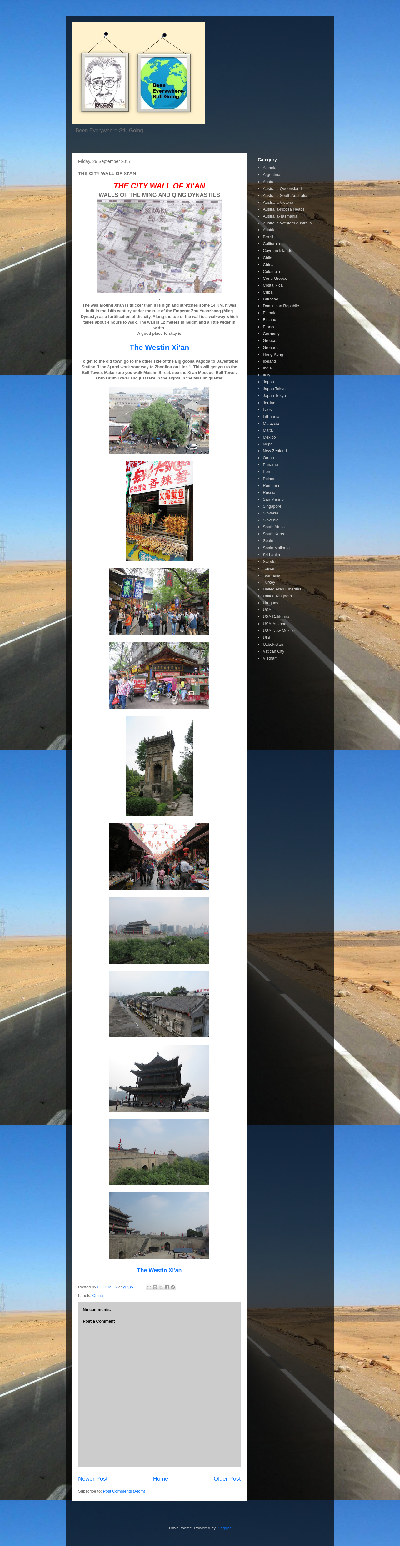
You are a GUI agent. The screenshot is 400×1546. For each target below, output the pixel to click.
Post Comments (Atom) (124, 1491)
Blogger (224, 1528)
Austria (269, 230)
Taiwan (269, 568)
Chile (267, 257)
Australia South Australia (285, 195)
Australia (271, 181)
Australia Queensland (282, 188)
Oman (268, 457)
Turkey (269, 582)
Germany (271, 333)
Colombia (271, 271)
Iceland (269, 361)
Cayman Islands (277, 250)
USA (267, 609)
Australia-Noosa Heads (284, 209)
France (269, 326)
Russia (269, 492)
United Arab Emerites (282, 589)
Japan (268, 381)
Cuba (267, 292)
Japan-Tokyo (274, 395)
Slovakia (270, 513)
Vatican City (273, 651)
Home (160, 1479)
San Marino (273, 499)
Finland (269, 319)
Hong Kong (273, 354)
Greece (269, 340)
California (271, 243)
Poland (269, 478)
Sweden (270, 561)
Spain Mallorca (276, 547)
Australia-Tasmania (280, 216)
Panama (270, 464)
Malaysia (271, 423)
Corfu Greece (275, 278)
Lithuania (271, 416)
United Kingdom (277, 596)
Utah (267, 637)
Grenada (271, 347)
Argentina (271, 174)
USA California (276, 616)
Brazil (268, 236)
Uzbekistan (273, 644)
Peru (267, 471)
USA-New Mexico (279, 630)
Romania (271, 485)
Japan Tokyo (274, 388)
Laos (267, 409)
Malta (268, 430)
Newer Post (93, 1479)
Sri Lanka (271, 554)
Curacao (270, 299)
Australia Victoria (278, 202)
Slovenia (270, 520)
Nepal (268, 444)
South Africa (274, 527)
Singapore (272, 506)
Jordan (269, 402)
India (267, 368)
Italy (266, 375)
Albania (269, 167)
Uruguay (270, 602)
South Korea (274, 533)
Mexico (269, 437)
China (97, 1295)
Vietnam (270, 658)
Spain (268, 540)
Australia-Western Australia (287, 223)
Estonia (269, 312)
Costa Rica (273, 285)
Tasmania (271, 575)
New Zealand (275, 451)
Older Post (227, 1479)
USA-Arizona (274, 623)
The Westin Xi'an (159, 347)
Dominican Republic (281, 306)
